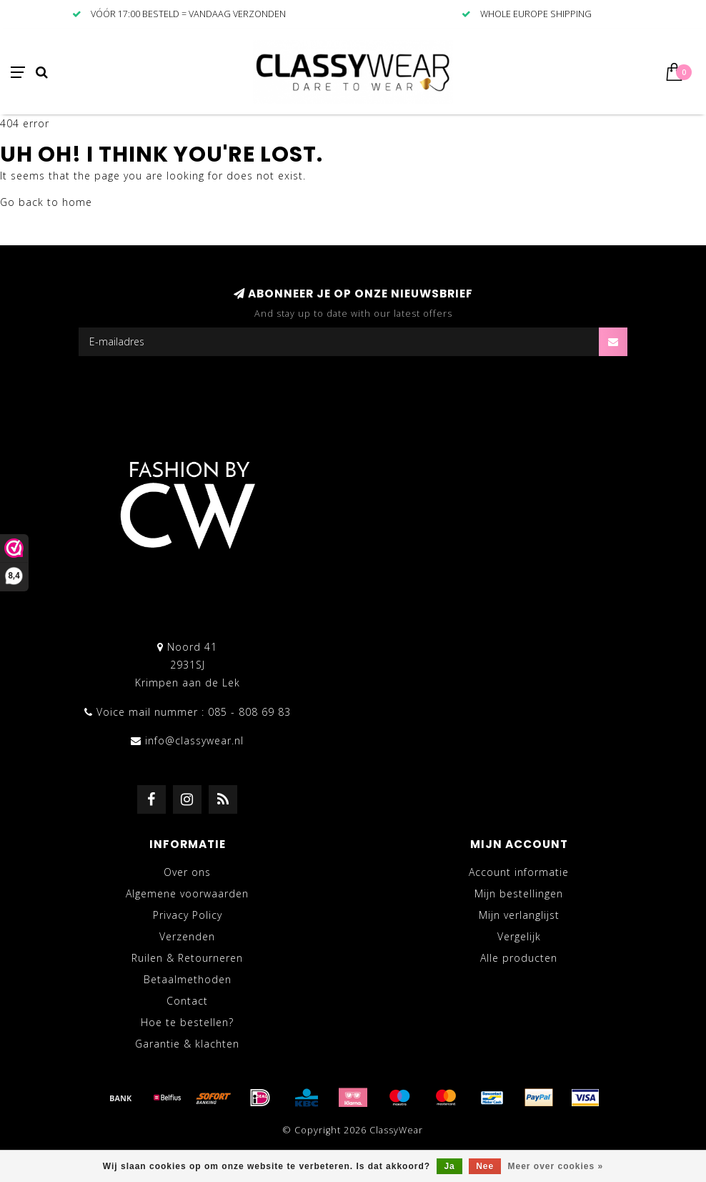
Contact (187, 1001)
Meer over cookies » (556, 1166)
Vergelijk (519, 936)
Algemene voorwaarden (187, 893)
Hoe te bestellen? (187, 1022)
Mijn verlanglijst (519, 915)
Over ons (187, 872)
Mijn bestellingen (518, 893)
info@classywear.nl (194, 740)
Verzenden (187, 936)
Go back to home (46, 202)
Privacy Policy (187, 915)
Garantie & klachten (187, 1043)
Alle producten (518, 958)
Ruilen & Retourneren (187, 958)
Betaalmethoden (188, 979)
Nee (485, 1166)
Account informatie (519, 872)
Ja (449, 1166)
